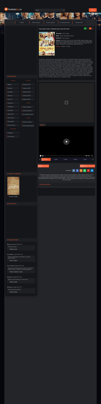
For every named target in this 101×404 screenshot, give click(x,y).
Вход (92, 10)
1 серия (46, 159)
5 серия (84, 159)
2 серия (55, 159)
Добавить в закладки (43, 166)
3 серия (65, 159)
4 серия (75, 159)
